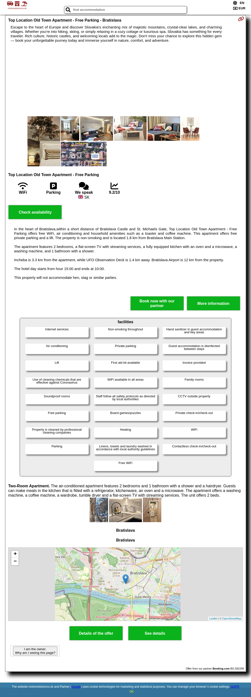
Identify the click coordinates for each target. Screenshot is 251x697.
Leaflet (213, 618)
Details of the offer (96, 633)
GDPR (235, 686)
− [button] (15, 561)
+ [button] (15, 554)
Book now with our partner (157, 303)
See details (155, 633)
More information (213, 303)
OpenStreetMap (231, 618)
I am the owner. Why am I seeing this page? (35, 651)
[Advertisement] (125, 79)
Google (76, 686)
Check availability (35, 212)
